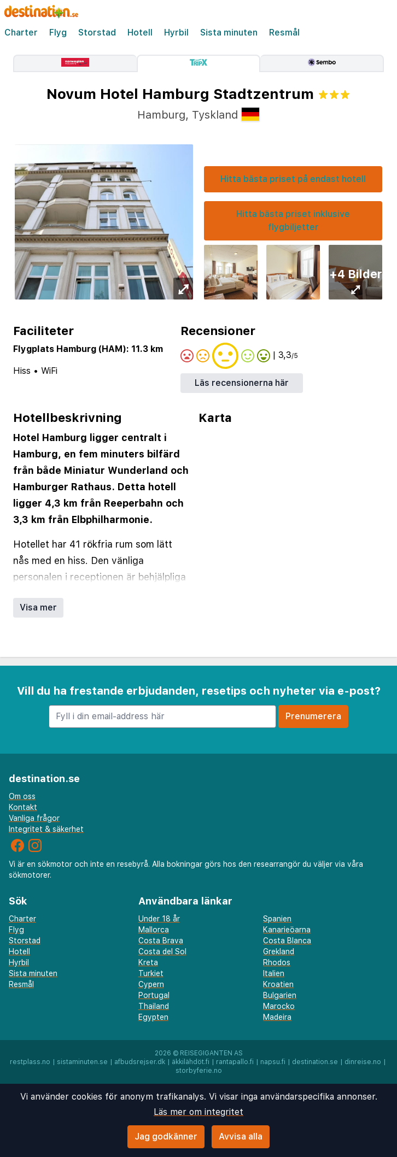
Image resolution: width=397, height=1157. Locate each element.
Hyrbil (176, 32)
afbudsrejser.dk (139, 1062)
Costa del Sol (162, 951)
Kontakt (23, 807)
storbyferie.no (199, 1070)
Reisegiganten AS (211, 1053)
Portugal (154, 995)
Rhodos (276, 962)
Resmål (284, 32)
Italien (273, 973)
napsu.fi (272, 1062)
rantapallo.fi (235, 1062)
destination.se (315, 1062)
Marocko (279, 1006)
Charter (21, 32)
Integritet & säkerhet (46, 829)
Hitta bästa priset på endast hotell (293, 179)
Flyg (58, 32)
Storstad (97, 32)
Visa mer (38, 607)
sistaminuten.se (82, 1062)
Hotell (140, 32)
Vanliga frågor (34, 818)
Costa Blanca (287, 940)
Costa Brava (160, 940)
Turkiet (151, 973)
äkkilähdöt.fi (190, 1062)
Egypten (153, 1017)
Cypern (151, 984)
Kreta (148, 962)
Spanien (277, 918)
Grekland (278, 951)
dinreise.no (363, 1062)
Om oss (22, 796)
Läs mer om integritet (198, 1112)
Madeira (277, 1017)
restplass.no (30, 1062)
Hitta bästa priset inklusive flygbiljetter (293, 220)
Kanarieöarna (287, 929)
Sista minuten (229, 32)
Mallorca (153, 929)
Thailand (153, 1006)
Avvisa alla (240, 1136)
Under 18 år (159, 918)
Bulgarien (279, 995)
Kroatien (278, 984)
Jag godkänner (166, 1136)
